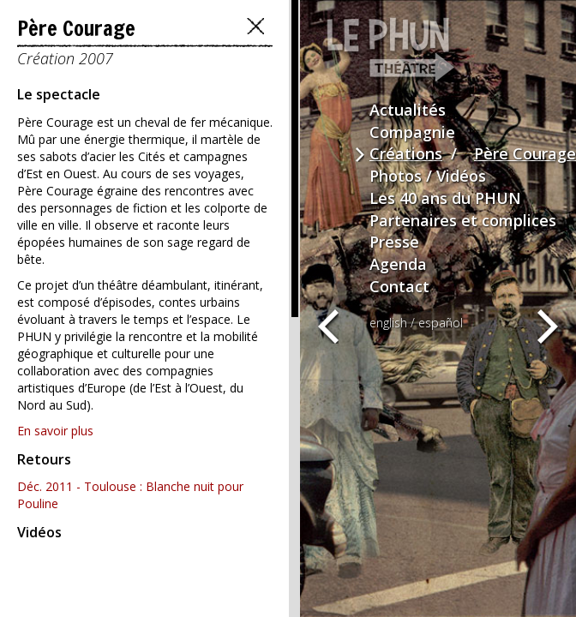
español (440, 322)
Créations (405, 153)
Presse (394, 241)
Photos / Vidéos (427, 175)
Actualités (407, 109)
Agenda (398, 264)
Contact (399, 286)
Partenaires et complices (462, 220)
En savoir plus (55, 430)
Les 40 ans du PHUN (445, 198)
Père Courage (525, 153)
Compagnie (412, 132)
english (388, 322)
